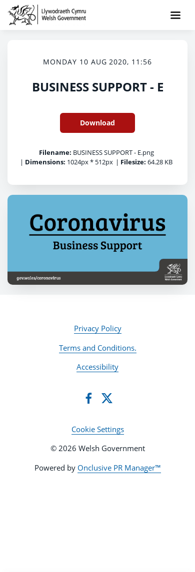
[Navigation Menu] (175, 14)
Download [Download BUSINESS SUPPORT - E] (97, 122)
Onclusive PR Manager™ (119, 468)
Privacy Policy (98, 328)
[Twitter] (107, 398)
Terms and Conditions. (97, 348)
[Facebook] (88, 398)
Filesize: (133, 161)
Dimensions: (45, 161)
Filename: (55, 152)
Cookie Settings (98, 429)
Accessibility (97, 367)
